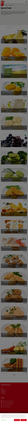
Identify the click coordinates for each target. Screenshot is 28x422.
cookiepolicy (12, 415)
